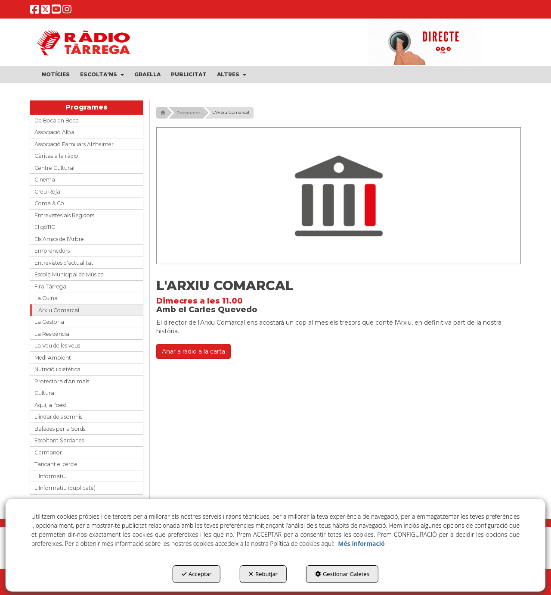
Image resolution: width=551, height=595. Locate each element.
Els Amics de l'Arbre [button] (59, 239)
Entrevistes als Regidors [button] (64, 215)
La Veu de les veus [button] (57, 345)
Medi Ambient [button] (52, 357)
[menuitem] (56, 74)
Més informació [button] (361, 543)
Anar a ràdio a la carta (193, 351)
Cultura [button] (44, 393)
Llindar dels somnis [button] (58, 416)
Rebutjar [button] (263, 574)
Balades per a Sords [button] (59, 429)
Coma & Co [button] (49, 203)
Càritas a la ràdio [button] (56, 156)
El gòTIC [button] (44, 227)
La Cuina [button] (46, 298)
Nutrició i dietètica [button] (57, 369)
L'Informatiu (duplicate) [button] (65, 488)
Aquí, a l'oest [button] (50, 405)
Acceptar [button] (196, 574)
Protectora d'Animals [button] (61, 381)
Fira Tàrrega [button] (50, 286)
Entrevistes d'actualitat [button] (63, 263)
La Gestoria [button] (49, 322)
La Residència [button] (51, 334)
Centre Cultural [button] (54, 168)
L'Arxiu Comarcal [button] (56, 310)
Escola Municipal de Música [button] (69, 274)
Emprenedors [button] (52, 250)
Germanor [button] (48, 452)
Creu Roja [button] (47, 191)
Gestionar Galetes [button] (342, 574)
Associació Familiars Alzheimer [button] (74, 144)
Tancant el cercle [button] (55, 464)
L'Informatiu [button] (50, 476)
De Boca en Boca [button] (56, 120)
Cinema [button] (44, 179)
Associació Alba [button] (54, 132)
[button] (34, 11)
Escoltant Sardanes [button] (59, 440)
